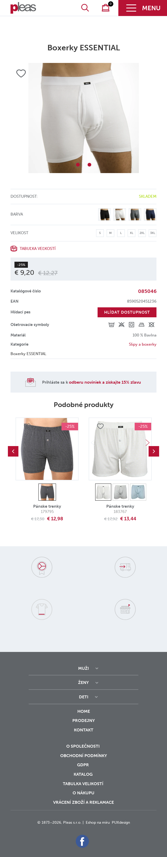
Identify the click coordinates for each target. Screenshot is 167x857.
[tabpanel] (83, 118)
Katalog (84, 774)
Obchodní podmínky (83, 755)
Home (83, 711)
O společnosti (83, 746)
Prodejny (83, 720)
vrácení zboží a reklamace (83, 802)
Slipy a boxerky (142, 344)
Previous (13, 451)
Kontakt (83, 733)
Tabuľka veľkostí (37, 248)
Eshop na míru (98, 822)
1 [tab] (78, 165)
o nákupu (83, 792)
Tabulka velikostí (83, 783)
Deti (83, 696)
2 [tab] (89, 165)
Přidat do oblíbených (27, 427)
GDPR (83, 764)
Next (147, 442)
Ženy (83, 682)
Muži (83, 668)
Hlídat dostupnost (127, 312)
